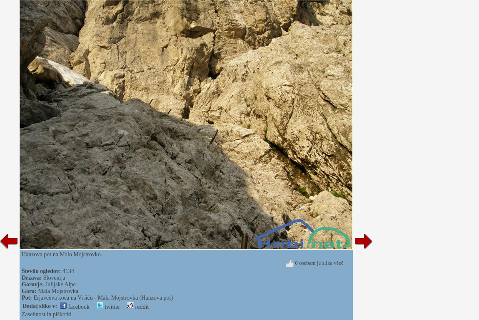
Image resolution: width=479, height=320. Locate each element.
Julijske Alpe (60, 284)
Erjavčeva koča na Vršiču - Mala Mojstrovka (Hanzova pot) (103, 298)
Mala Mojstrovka (58, 291)
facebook (75, 307)
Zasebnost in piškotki (47, 314)
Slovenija (54, 278)
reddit (138, 307)
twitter (108, 307)
